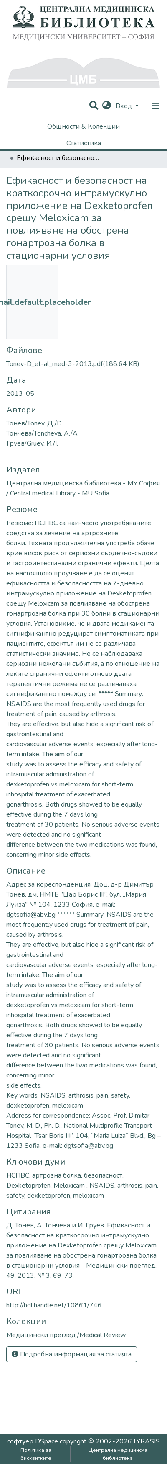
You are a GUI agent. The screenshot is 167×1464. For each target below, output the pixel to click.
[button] (106, 106)
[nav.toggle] (155, 106)
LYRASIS (147, 1441)
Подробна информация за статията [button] (72, 1354)
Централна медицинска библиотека (118, 1454)
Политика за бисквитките (35, 1454)
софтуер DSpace (32, 1441)
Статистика (83, 143)
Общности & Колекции (83, 126)
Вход (125, 106)
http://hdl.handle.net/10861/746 (54, 1305)
